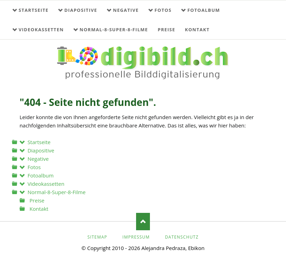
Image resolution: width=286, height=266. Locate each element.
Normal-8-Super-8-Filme (114, 29)
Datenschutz (181, 237)
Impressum (136, 237)
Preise (166, 29)
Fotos (162, 10)
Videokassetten (41, 29)
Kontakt (197, 29)
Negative (125, 10)
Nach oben (143, 221)
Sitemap (97, 237)
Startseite (33, 10)
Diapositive (80, 10)
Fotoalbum (203, 10)
